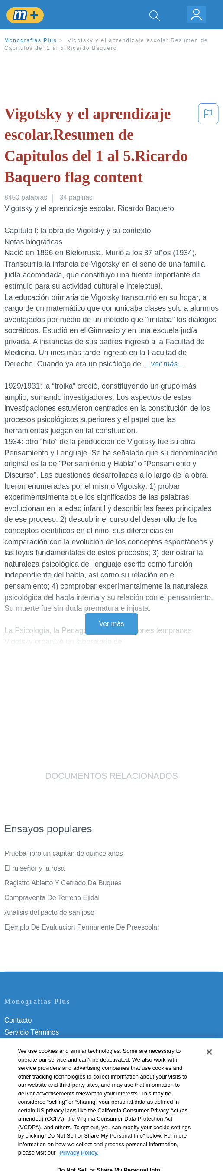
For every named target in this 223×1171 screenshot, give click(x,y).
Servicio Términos (31, 1032)
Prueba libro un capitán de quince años (63, 853)
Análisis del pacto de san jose (49, 912)
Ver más (111, 623)
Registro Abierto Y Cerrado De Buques (63, 883)
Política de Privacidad (37, 1044)
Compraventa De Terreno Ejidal (52, 897)
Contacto (18, 1020)
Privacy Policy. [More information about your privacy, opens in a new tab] (79, 1164)
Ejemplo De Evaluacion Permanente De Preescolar (81, 927)
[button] (208, 147)
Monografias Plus (30, 40)
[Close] (209, 1064)
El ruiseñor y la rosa (34, 868)
